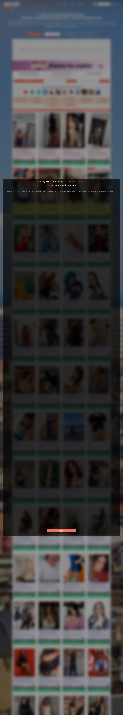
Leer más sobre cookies (61, 534)
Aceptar (61, 531)
